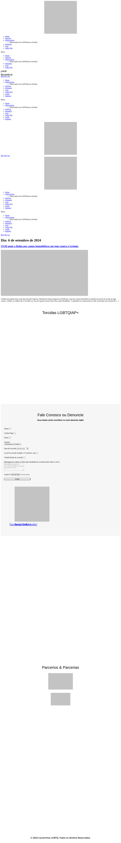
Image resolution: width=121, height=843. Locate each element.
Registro (8, 96)
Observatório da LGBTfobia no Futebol (23, 42)
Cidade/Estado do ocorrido (13, 457)
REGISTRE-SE (7, 75)
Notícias (8, 38)
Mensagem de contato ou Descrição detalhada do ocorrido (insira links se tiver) (31, 462)
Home (7, 36)
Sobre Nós (9, 48)
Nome (6, 429)
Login (7, 94)
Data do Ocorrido (10, 448)
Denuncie (8, 44)
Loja (6, 46)
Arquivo (7, 474)
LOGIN (4, 71)
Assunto (7, 442)
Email (6, 438)
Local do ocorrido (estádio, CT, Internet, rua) (20, 453)
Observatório (9, 40)
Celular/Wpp (9, 433)
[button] (60, 52)
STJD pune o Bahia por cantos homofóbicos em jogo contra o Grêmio (40, 246)
